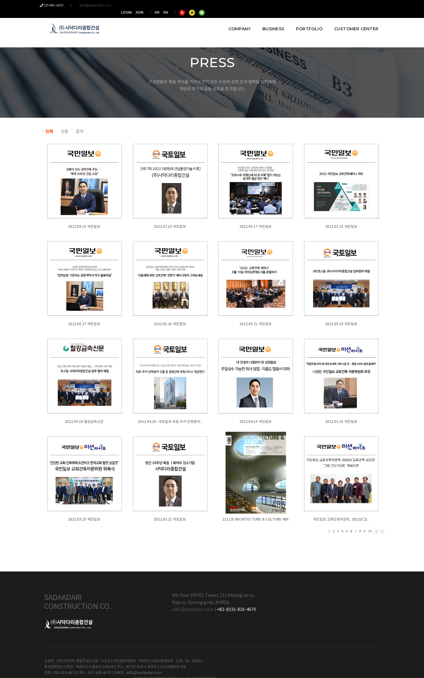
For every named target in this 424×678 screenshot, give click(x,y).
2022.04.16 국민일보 (255, 422)
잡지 (80, 131)
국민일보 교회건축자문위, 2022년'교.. (340, 519)
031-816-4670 (56, 5)
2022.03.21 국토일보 (169, 519)
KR (329, 5)
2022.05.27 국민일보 (84, 324)
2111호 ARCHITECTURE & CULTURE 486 (255, 519)
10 (370, 531)
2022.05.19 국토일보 (340, 324)
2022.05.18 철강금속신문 (84, 422)
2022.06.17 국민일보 (255, 227)
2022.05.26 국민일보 (169, 324)
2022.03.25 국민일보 (340, 227)
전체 (49, 131)
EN (338, 5)
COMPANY (235, 21)
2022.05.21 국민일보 (255, 324)
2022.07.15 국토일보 (169, 227)
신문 (64, 131)
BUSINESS (269, 21)
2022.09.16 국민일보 (84, 227)
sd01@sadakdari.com (92, 5)
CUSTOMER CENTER (352, 21)
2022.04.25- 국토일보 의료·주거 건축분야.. (169, 422)
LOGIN (298, 5)
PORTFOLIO (305, 21)
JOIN (312, 5)
